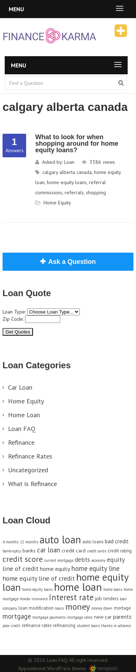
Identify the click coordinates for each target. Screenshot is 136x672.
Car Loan (20, 387)
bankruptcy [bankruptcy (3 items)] (12, 550)
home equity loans (67, 182)
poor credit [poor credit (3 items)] (11, 625)
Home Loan (24, 415)
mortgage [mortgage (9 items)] (17, 616)
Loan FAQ (22, 428)
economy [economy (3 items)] (98, 560)
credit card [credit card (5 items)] (74, 550)
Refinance (21, 442)
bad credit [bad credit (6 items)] (117, 541)
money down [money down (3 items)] (101, 608)
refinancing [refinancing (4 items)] (64, 625)
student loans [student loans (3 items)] (88, 625)
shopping (96, 192)
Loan (69, 162)
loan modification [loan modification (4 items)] (36, 608)
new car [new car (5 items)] (103, 616)
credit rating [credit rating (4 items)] (120, 550)
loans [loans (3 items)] (59, 608)
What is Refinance (32, 484)
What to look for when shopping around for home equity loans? (76, 143)
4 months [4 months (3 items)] (10, 541)
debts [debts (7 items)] (82, 560)
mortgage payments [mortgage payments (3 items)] (49, 617)
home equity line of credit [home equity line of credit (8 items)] (39, 578)
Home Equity (57, 202)
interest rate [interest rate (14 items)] (71, 597)
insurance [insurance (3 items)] (40, 598)
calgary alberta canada (67, 172)
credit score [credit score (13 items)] (23, 559)
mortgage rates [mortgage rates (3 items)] (79, 617)
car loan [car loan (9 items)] (48, 550)
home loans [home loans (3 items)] (112, 589)
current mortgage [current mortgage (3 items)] (58, 560)
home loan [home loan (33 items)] (78, 587)
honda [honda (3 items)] (25, 598)
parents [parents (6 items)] (122, 616)
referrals (74, 192)
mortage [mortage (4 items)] (122, 608)
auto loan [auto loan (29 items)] (60, 539)
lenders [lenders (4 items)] (110, 598)
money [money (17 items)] (77, 606)
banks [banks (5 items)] (29, 550)
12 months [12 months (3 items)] (29, 541)
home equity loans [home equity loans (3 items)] (37, 589)
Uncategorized (28, 470)
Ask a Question (72, 261)
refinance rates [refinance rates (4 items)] (36, 625)
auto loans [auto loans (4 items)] (92, 541)
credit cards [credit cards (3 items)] (96, 550)
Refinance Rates (30, 456)
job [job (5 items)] (98, 598)
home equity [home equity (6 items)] (55, 568)
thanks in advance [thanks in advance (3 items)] (116, 625)
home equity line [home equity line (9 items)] (95, 568)
